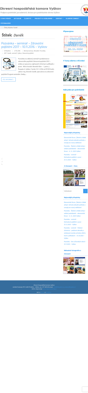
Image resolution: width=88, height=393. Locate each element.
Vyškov (19, 53)
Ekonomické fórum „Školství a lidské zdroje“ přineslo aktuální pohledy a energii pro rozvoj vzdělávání (75, 140)
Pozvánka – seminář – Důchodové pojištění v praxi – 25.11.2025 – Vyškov (73, 157)
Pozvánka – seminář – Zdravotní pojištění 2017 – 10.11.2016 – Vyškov (24, 45)
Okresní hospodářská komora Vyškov (30, 9)
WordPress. (48, 292)
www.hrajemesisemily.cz (49, 289)
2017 (5, 53)
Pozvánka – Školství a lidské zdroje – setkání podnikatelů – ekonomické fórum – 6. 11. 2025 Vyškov (75, 148)
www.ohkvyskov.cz (70, 287)
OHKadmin (7, 51)
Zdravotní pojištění (28, 53)
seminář (14, 53)
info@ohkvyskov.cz (58, 287)
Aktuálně (36, 51)
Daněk (9, 53)
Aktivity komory (28, 51)
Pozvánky (42, 51)
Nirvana (42, 292)
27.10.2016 (17, 51)
